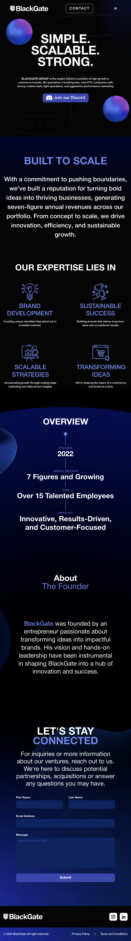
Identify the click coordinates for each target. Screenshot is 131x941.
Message (22, 835)
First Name (23, 797)
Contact (79, 8)
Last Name (76, 797)
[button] (116, 8)
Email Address (25, 816)
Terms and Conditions (114, 934)
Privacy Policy (81, 934)
